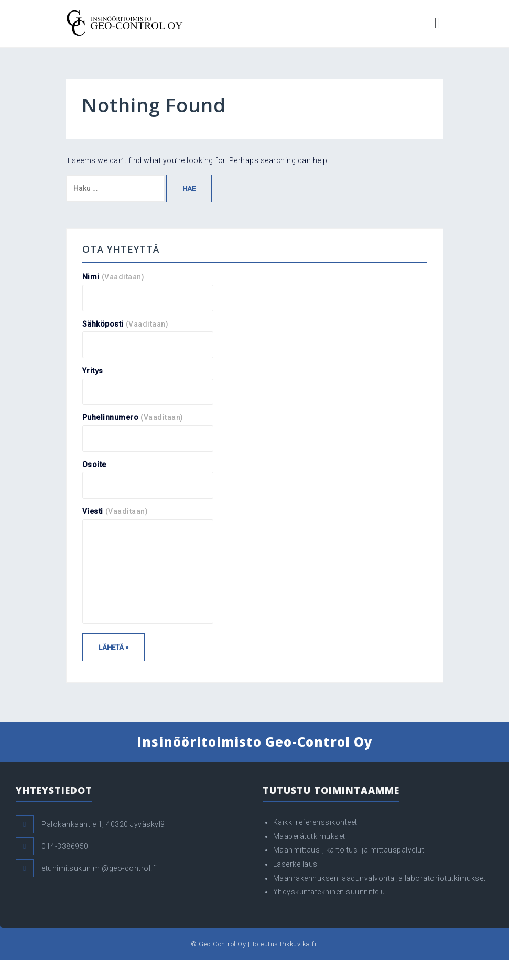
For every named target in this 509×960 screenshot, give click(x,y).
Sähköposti (125, 324)
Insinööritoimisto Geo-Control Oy (255, 741)
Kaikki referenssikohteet (315, 822)
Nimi (113, 277)
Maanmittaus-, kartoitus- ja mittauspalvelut (349, 850)
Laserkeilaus (295, 864)
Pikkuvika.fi (298, 944)
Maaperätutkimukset (309, 836)
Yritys (92, 370)
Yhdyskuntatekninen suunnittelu (329, 892)
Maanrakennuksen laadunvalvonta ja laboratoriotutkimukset (379, 878)
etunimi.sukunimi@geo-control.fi (99, 868)
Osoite (94, 464)
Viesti (115, 511)
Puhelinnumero (132, 417)
